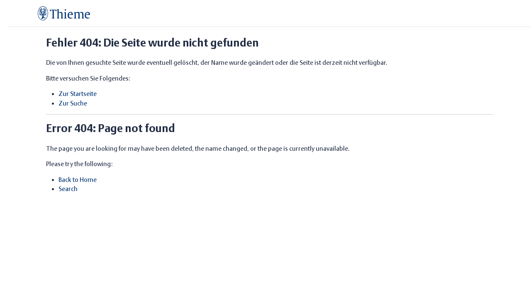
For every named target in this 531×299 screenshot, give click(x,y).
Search (68, 189)
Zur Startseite (77, 94)
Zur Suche (72, 103)
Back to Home (77, 180)
